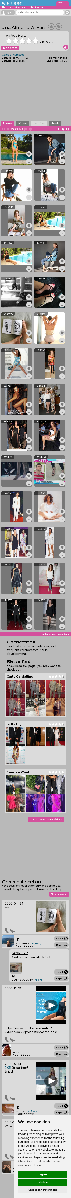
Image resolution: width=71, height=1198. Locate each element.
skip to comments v (55, 633)
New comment (59, 894)
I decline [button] (42, 1182)
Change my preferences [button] (42, 1189)
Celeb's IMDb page (13, 54)
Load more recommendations (46, 819)
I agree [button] (42, 1174)
